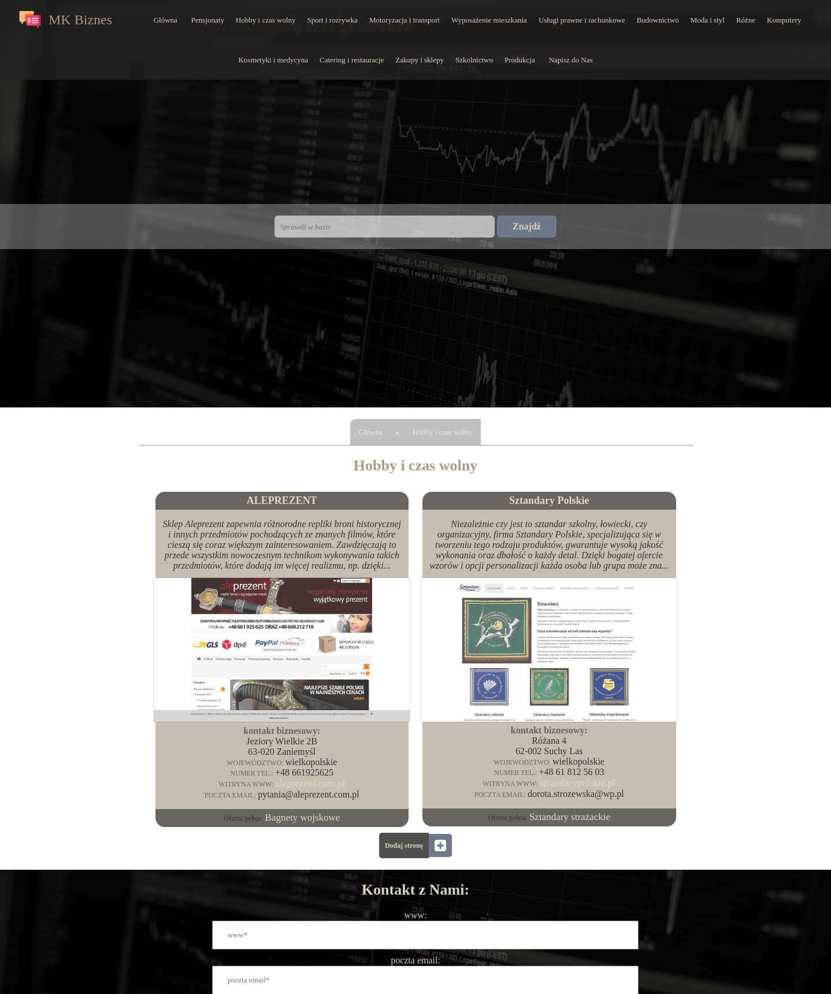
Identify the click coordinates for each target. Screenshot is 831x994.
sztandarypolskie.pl (577, 782)
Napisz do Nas (571, 59)
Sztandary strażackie (569, 816)
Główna (165, 20)
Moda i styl (708, 20)
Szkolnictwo (474, 59)
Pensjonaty (207, 20)
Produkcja (519, 59)
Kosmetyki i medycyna (273, 59)
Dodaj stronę (404, 845)
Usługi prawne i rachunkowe (582, 20)
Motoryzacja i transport (404, 20)
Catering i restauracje (352, 59)
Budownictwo (658, 20)
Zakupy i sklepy (419, 59)
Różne (745, 20)
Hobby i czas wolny (266, 20)
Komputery (784, 20)
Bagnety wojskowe (302, 817)
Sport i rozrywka (332, 20)
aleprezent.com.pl (310, 783)
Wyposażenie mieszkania (489, 20)
